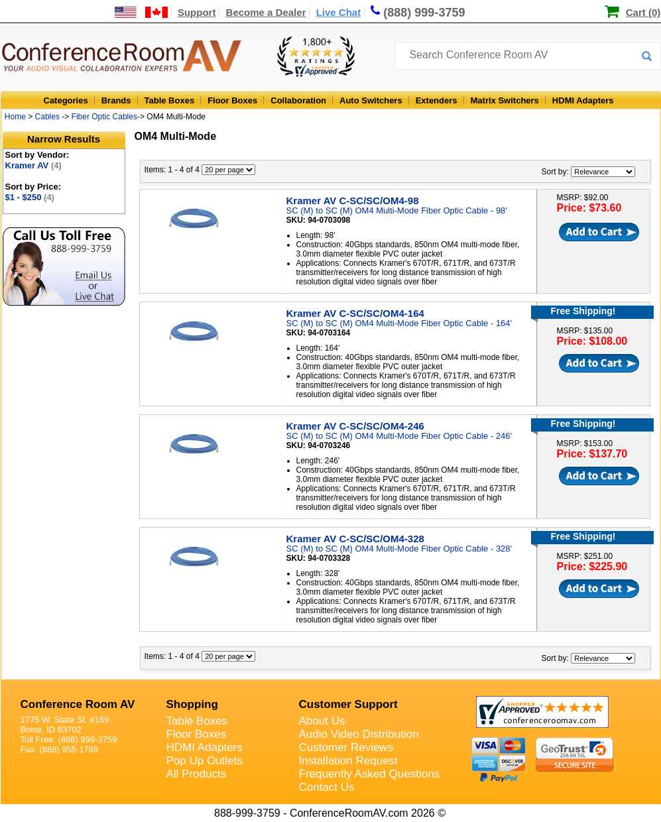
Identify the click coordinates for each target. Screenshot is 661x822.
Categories (66, 100)
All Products (196, 774)
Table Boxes (170, 100)
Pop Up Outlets (204, 760)
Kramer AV (33, 165)
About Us (322, 721)
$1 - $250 (29, 197)
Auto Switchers (370, 100)
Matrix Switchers (505, 100)
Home (15, 116)
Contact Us (327, 787)
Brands (116, 100)
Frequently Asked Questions (369, 774)
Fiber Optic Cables (104, 116)
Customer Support (348, 704)
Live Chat (338, 12)
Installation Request (348, 760)
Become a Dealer (266, 12)
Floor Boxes (232, 100)
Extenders (436, 100)
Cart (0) (643, 12)
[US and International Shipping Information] (141, 12)
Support (197, 12)
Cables (47, 116)
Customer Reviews (346, 747)
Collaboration (298, 100)
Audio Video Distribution (359, 734)
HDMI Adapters (583, 100)
